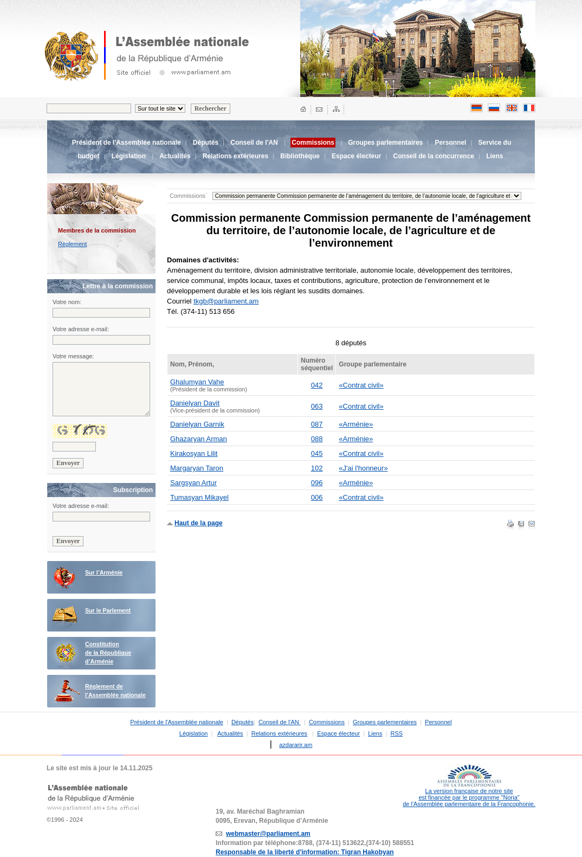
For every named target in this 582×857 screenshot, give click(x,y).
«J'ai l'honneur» (363, 468)
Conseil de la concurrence (433, 156)
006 (317, 497)
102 (317, 468)
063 (317, 406)
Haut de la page (198, 523)
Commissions (327, 722)
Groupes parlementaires (385, 142)
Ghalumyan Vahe (197, 382)
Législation (129, 156)
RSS (397, 733)
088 (317, 439)
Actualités (174, 156)
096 (317, 483)
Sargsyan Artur (193, 483)
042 (317, 385)
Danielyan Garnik (197, 424)
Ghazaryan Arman (198, 439)
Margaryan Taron (196, 468)
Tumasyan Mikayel (199, 497)
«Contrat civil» (361, 385)
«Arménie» (356, 424)
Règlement (72, 244)
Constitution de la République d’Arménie (108, 653)
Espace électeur (356, 156)
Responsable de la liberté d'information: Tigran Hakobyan (305, 852)
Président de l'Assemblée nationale (126, 142)
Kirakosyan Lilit (193, 453)
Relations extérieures (235, 156)
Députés (205, 142)
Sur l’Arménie (103, 572)
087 (317, 424)
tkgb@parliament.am (225, 301)
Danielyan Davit (194, 403)
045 (317, 453)
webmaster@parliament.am (268, 833)
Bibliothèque (300, 156)
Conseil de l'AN (255, 142)
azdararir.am (295, 745)
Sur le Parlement (108, 610)
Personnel (450, 142)
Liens (494, 156)
